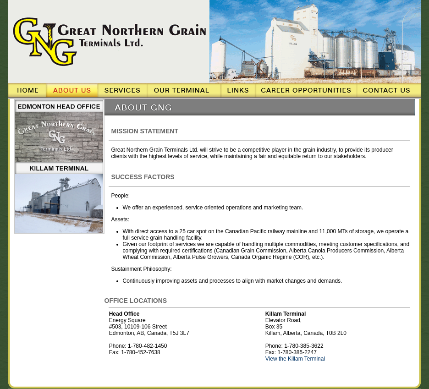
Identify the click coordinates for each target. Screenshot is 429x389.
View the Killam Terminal (295, 359)
